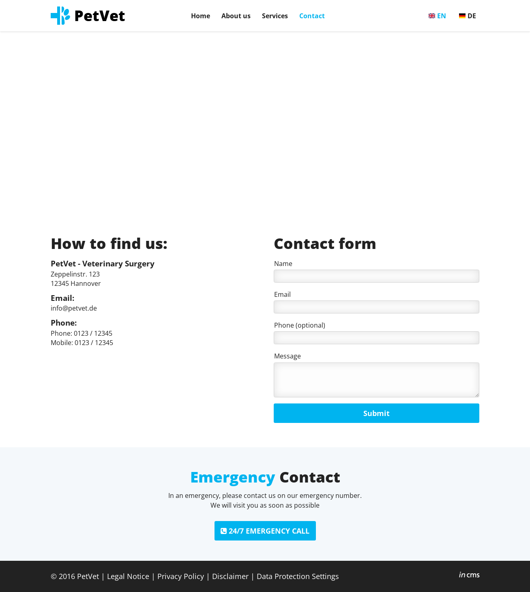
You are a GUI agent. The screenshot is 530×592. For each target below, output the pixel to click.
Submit (376, 413)
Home (200, 15)
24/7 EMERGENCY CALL (265, 531)
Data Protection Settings (298, 576)
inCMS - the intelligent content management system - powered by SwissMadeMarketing (469, 576)
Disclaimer (230, 576)
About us (236, 15)
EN (441, 15)
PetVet (88, 576)
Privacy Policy (180, 576)
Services (275, 15)
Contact (312, 15)
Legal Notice (128, 576)
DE (472, 15)
